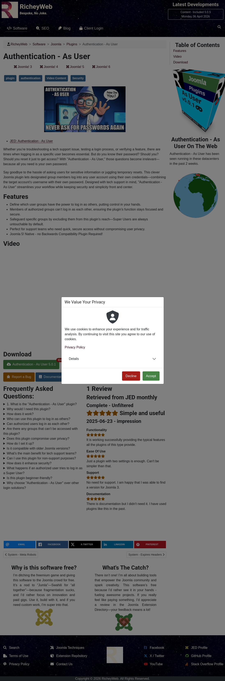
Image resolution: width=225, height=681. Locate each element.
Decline (131, 376)
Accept (151, 376)
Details (74, 359)
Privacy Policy (75, 347)
